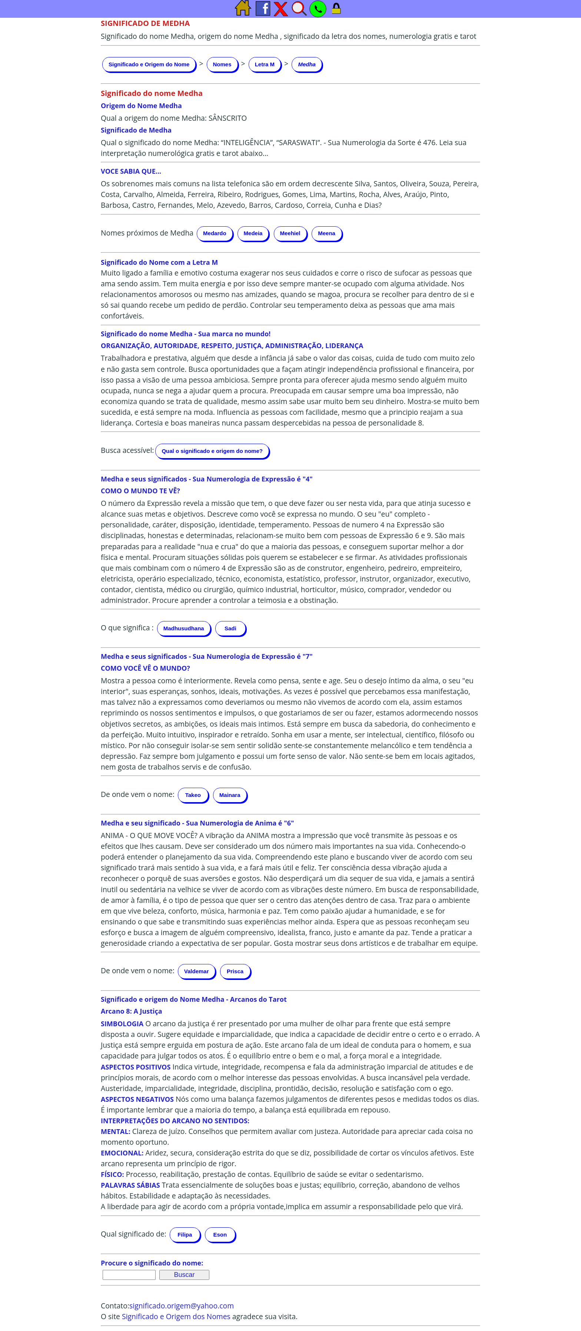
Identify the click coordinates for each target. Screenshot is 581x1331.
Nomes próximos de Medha (147, 233)
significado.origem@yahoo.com (181, 1306)
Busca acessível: (127, 450)
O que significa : (127, 628)
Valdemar (196, 971)
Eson (220, 1234)
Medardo (214, 233)
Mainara (229, 795)
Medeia (253, 233)
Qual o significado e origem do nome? (212, 451)
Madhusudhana (183, 628)
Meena (326, 233)
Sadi (230, 628)
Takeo (193, 795)
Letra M (265, 64)
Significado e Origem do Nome (149, 64)
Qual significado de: (133, 1234)
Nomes (222, 64)
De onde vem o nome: (138, 794)
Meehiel (290, 233)
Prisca (235, 971)
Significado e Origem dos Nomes (176, 1316)
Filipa (184, 1234)
